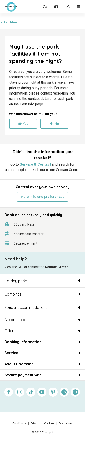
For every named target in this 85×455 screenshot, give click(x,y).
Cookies (49, 423)
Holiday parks (16, 281)
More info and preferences (42, 197)
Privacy (35, 423)
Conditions (19, 423)
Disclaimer (66, 423)
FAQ (21, 267)
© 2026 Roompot (42, 432)
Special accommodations (26, 307)
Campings (13, 294)
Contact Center (56, 267)
